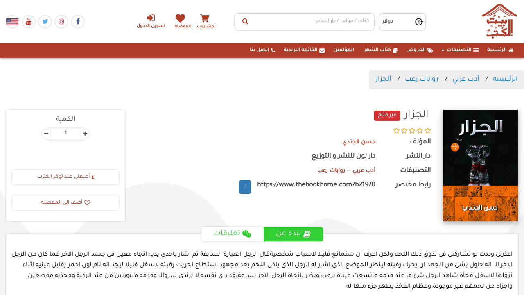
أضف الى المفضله (65, 203)
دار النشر (418, 156)
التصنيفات (460, 50)
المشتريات (212, 26)
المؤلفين (343, 50)
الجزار (383, 79)
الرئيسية (500, 50)
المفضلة (184, 26)
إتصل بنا (263, 50)
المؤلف (420, 142)
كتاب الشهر (381, 50)
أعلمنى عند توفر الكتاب (65, 177)
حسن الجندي (356, 142)
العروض (419, 50)
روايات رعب (421, 79)
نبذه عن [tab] (294, 234)
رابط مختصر (413, 185)
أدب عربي (465, 79)
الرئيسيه (505, 79)
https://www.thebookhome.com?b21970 (316, 185)
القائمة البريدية (304, 50)
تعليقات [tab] (232, 234)
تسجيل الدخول (147, 21)
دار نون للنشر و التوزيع (343, 156)
